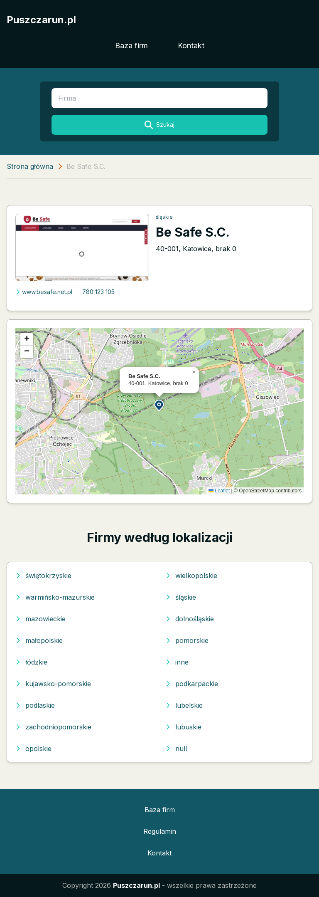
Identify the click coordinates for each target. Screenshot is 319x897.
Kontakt (191, 45)
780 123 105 (98, 291)
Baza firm (131, 45)
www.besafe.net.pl (43, 291)
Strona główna (30, 166)
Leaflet (219, 491)
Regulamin (159, 831)
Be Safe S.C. (193, 232)
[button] (159, 404)
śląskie (164, 217)
